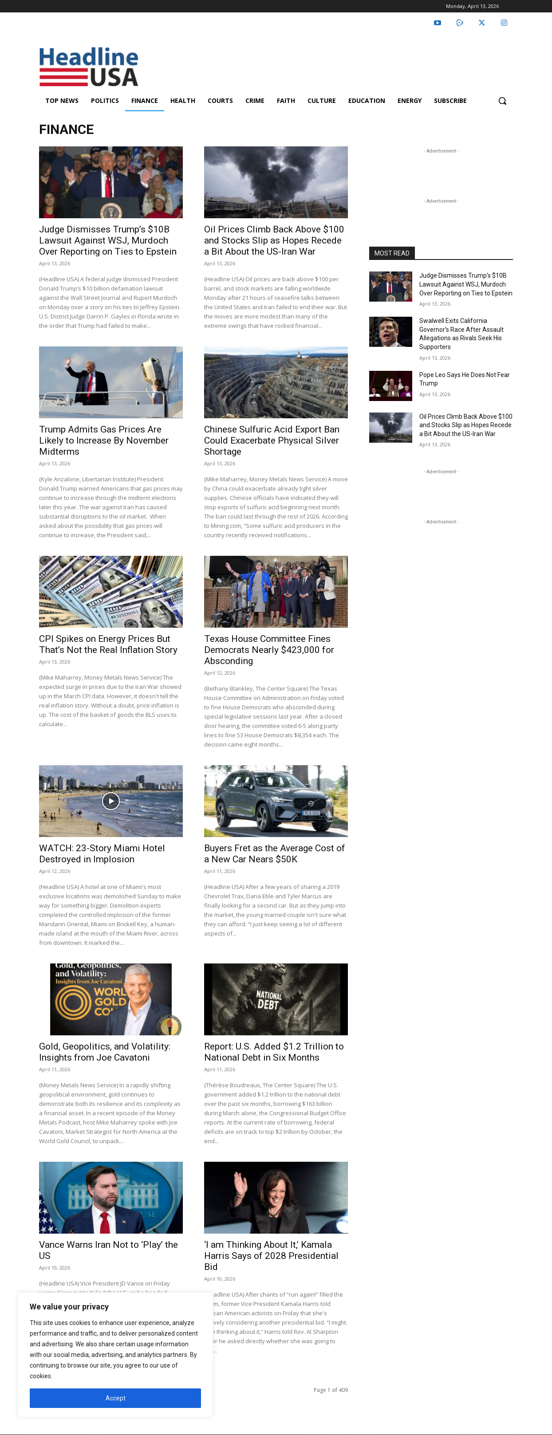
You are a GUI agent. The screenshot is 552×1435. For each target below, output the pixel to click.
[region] (115, 1354)
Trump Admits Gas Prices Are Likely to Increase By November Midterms (104, 440)
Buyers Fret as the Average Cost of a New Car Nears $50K (274, 854)
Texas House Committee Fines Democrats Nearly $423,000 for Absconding (269, 649)
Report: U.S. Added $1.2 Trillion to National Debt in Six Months (274, 1052)
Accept (116, 1398)
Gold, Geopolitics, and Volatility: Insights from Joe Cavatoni (104, 1052)
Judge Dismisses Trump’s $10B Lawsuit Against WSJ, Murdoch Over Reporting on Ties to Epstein (108, 240)
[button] (502, 100)
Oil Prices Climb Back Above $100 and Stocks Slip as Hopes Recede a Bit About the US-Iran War (274, 240)
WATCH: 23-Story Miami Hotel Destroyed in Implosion (102, 854)
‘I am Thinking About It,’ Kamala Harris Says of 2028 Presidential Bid (271, 1255)
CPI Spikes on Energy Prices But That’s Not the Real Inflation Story (108, 644)
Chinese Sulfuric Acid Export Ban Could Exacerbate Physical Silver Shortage (271, 440)
